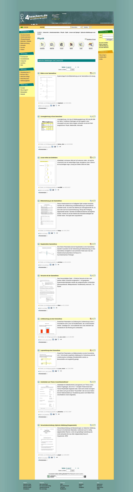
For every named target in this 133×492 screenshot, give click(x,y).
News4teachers (25, 78)
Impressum (99, 484)
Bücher (91, 48)
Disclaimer (99, 485)
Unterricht (46, 32)
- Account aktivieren (103, 47)
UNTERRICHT (25, 32)
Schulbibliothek (25, 59)
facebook (81, 484)
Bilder (71, 48)
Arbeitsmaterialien (26, 37)
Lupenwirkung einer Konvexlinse (50, 350)
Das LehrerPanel (44, 484)
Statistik (23, 94)
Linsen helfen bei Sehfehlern (49, 157)
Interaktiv (23, 45)
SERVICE (23, 69)
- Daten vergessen (103, 44)
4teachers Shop (27, 484)
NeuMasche (63, 489)
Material (52, 48)
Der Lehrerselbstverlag (45, 485)
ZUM (61, 484)
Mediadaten (24, 92)
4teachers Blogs (25, 76)
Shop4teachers (25, 72)
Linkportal (23, 61)
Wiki (22, 65)
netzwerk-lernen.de (44, 487)
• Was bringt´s (102, 55)
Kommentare (42, 108)
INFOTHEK (24, 53)
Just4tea (23, 63)
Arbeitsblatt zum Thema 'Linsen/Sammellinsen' (54, 382)
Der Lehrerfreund (64, 485)
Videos (22, 49)
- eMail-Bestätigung (103, 45)
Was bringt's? (24, 90)
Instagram (81, 487)
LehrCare (62, 487)
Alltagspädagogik (25, 39)
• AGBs (100, 59)
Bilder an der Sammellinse (48, 73)
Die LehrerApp (43, 489)
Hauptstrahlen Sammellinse (49, 244)
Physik (62, 32)
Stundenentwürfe (25, 35)
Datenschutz (100, 487)
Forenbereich (24, 57)
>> (78, 67)
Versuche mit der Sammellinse (49, 275)
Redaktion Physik (91, 39)
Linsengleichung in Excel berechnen (51, 116)
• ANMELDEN (102, 57)
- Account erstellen (103, 42)
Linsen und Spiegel (74, 32)
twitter (80, 485)
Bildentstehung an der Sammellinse (51, 201)
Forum (61, 48)
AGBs (98, 489)
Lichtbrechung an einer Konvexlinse (51, 319)
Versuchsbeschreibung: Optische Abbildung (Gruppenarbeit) (59, 425)
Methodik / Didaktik (26, 41)
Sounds (23, 47)
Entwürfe (42, 48)
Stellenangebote (25, 80)
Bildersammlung (25, 43)
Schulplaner (26, 489)
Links (81, 48)
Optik (66, 32)
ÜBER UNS (24, 85)
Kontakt (23, 88)
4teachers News (27, 487)
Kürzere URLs (24, 74)
